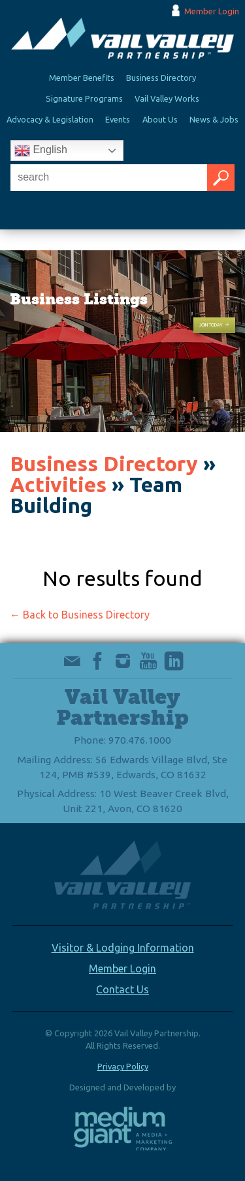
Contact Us (122, 989)
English (40, 150)
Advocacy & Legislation (50, 119)
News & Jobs (213, 119)
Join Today (214, 325)
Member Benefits (81, 77)
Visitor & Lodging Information (123, 947)
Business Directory (161, 77)
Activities (58, 484)
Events (117, 119)
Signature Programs (84, 98)
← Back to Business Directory (80, 614)
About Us (160, 119)
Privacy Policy (122, 1066)
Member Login (211, 11)
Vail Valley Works (167, 98)
